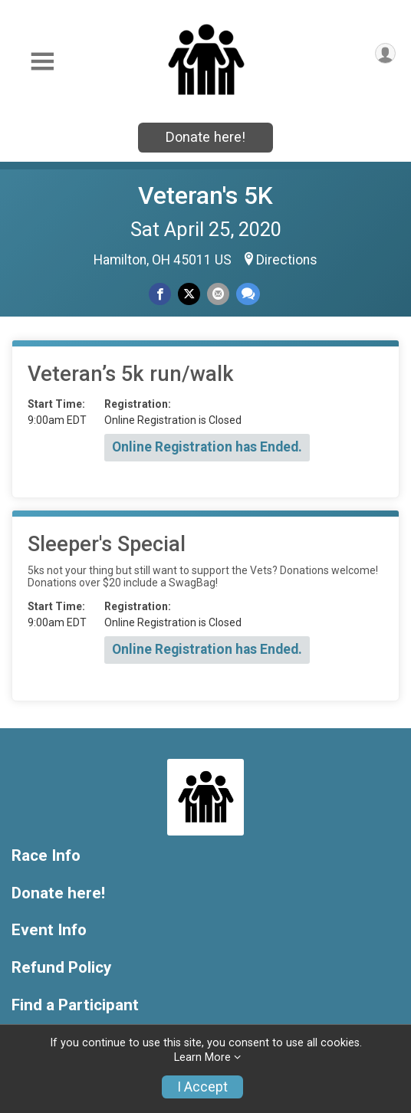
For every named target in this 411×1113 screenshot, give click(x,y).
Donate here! (205, 137)
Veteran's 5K (205, 195)
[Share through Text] (248, 294)
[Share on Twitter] (189, 294)
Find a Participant (75, 1005)
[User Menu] (385, 53)
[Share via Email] (218, 294)
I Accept (202, 1087)
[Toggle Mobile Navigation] (42, 61)
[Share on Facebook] (160, 294)
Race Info (46, 856)
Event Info (49, 930)
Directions (286, 260)
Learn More (202, 1057)
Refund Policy (61, 968)
